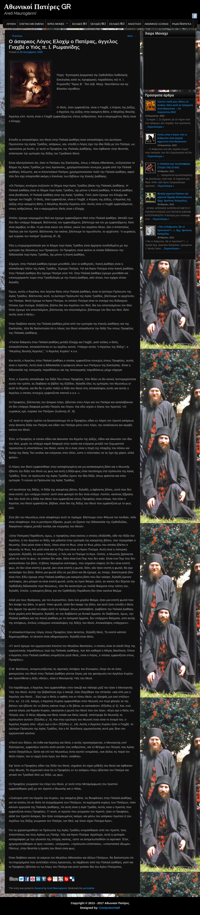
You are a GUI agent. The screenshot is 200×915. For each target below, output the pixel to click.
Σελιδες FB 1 (79, 24)
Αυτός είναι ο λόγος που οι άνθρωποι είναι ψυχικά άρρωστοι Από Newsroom (172, 138)
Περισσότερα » (156, 127)
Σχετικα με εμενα (31, 24)
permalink (88, 888)
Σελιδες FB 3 (116, 24)
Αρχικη (11, 24)
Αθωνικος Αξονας (156, 24)
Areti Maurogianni (57, 888)
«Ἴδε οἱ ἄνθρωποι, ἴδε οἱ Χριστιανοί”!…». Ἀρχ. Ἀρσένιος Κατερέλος (174, 230)
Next (131, 36)
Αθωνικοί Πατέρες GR (37, 7)
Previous (15, 36)
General (39, 888)
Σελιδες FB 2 (98, 24)
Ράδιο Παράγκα (181, 24)
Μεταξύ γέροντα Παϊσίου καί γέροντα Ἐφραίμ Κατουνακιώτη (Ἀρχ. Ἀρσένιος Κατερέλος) (174, 197)
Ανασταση (134, 24)
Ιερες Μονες (57, 25)
